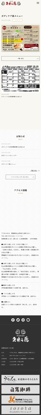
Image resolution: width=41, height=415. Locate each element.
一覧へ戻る (20, 58)
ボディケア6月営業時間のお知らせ (13, 147)
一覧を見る (33, 171)
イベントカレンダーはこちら (19, 177)
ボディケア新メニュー (8, 164)
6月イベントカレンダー (9, 155)
